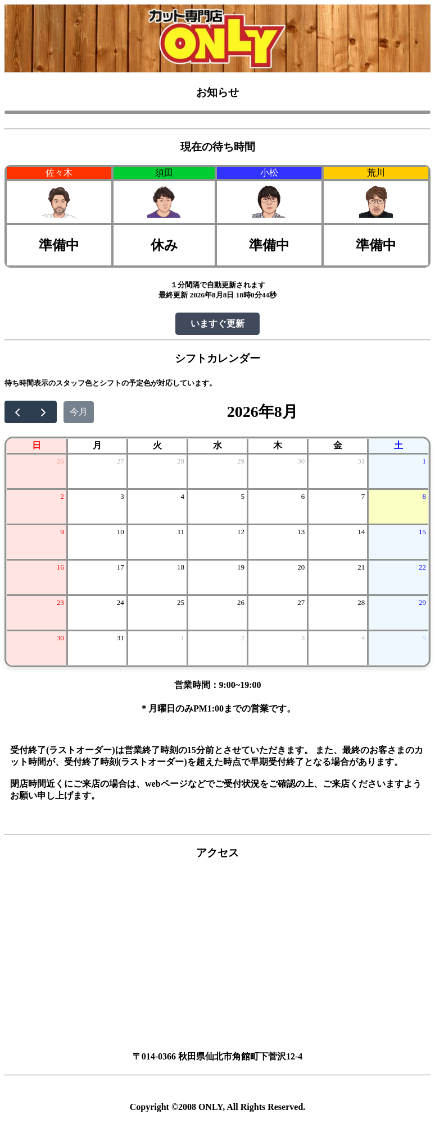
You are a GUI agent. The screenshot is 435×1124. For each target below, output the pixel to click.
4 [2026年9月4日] (363, 638)
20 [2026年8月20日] (301, 567)
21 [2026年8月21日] (361, 567)
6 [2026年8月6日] (303, 496)
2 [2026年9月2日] (243, 638)
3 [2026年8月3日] (122, 496)
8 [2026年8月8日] (425, 496)
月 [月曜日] (97, 445)
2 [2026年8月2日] (62, 496)
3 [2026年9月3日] (303, 638)
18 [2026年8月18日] (180, 567)
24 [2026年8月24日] (120, 602)
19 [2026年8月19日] (240, 567)
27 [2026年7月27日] (120, 461)
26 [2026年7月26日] (60, 461)
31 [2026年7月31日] (361, 461)
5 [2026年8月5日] (243, 496)
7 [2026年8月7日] (363, 496)
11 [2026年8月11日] (180, 531)
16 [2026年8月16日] (60, 567)
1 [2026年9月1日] (182, 638)
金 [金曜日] (337, 445)
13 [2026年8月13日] (301, 531)
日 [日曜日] (36, 445)
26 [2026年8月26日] (240, 602)
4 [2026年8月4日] (182, 496)
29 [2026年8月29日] (422, 602)
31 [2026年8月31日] (120, 638)
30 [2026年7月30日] (301, 461)
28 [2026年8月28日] (361, 602)
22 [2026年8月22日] (422, 567)
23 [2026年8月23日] (60, 602)
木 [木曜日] (277, 445)
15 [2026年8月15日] (422, 531)
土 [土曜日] (398, 445)
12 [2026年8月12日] (240, 531)
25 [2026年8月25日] (180, 602)
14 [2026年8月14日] (361, 531)
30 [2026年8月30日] (60, 638)
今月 (79, 411)
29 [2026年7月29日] (240, 461)
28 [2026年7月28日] (180, 461)
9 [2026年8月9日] (62, 531)
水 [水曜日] (217, 445)
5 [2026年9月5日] (425, 638)
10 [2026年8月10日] (120, 531)
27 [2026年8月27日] (301, 602)
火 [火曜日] (157, 445)
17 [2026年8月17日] (120, 567)
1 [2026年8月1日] (425, 461)
